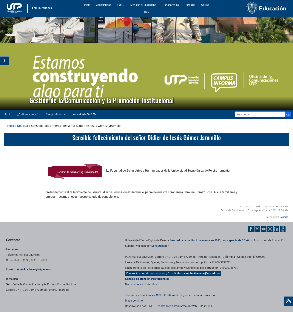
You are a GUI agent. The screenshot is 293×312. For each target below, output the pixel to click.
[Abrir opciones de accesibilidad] (4, 61)
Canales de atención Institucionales (147, 278)
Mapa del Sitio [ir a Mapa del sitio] (134, 300)
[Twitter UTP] (257, 229)
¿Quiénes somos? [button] (27, 114)
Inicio (87, 4)
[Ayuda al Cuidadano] (283, 229)
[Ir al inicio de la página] (288, 301)
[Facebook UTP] (251, 229)
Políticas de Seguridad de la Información (189, 295)
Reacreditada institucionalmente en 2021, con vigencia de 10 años (211, 240)
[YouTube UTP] (263, 229)
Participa (190, 4)
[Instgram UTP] (270, 229)
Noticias (22, 126)
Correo (205, 4)
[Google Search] (260, 114)
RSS (146, 11)
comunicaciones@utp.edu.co (33, 269)
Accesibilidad (103, 4)
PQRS (120, 4)
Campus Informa (56, 114)
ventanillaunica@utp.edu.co (203, 273)
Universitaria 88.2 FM (84, 114)
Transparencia (170, 4)
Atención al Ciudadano (143, 4)
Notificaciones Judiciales (141, 284)
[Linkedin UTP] (276, 229)
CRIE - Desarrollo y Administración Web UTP (175, 306)
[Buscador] (288, 114)
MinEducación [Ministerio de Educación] (160, 245)
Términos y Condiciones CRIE (143, 295)
